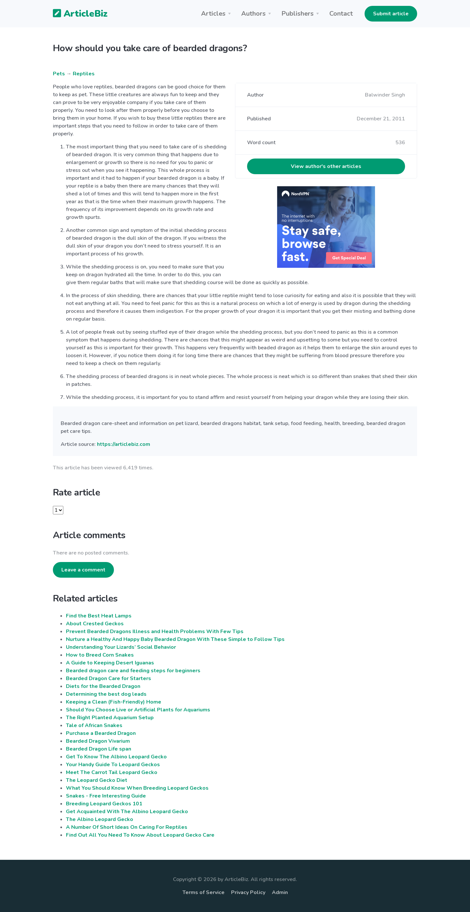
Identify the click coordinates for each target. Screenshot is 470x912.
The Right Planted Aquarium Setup (110, 717)
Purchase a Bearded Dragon (101, 733)
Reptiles (84, 73)
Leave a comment (83, 569)
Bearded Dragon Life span (98, 748)
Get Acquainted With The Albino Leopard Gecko (127, 811)
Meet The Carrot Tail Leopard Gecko (111, 772)
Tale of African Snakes (94, 725)
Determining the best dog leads (106, 694)
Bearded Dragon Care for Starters (108, 678)
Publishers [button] (297, 13)
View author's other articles (326, 166)
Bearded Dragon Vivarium (98, 741)
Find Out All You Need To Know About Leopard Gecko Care (140, 835)
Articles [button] (213, 13)
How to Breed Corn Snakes (100, 655)
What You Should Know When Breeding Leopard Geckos (137, 788)
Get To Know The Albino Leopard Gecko (116, 756)
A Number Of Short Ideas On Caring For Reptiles (126, 827)
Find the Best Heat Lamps (99, 615)
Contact (341, 13)
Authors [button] (253, 13)
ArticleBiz (76, 14)
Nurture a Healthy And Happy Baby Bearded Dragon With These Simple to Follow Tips (175, 639)
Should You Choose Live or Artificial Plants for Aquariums (138, 709)
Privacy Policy (248, 892)
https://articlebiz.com (123, 444)
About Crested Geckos (95, 623)
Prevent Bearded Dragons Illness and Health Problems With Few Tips (154, 631)
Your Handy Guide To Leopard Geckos (113, 764)
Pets (59, 73)
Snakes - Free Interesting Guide (106, 795)
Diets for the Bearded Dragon (103, 686)
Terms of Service (203, 892)
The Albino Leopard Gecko (99, 819)
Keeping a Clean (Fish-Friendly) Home (113, 702)
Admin (280, 892)
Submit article (391, 13)
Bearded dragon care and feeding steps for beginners (133, 670)
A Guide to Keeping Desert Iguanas (110, 662)
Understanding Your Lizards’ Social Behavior (121, 647)
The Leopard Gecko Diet (96, 780)
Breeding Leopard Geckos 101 (104, 803)
